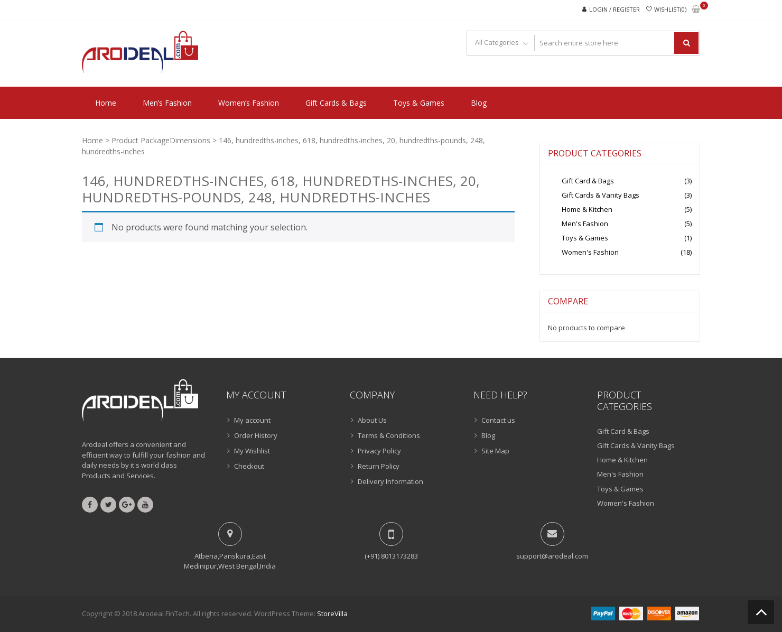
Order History (255, 435)
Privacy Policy (379, 451)
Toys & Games (418, 103)
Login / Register (614, 9)
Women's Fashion (590, 252)
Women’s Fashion (248, 103)
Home (105, 103)
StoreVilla (332, 613)
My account (252, 420)
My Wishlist (252, 451)
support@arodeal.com (552, 556)
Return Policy (378, 466)
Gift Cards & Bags (336, 103)
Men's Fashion (585, 223)
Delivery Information (390, 481)
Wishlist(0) (670, 9)
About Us (372, 420)
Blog (479, 103)
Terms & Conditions (389, 435)
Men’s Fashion (167, 103)
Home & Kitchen (587, 209)
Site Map (495, 451)
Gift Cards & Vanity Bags (600, 195)
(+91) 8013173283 (391, 556)
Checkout (249, 466)
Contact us (498, 420)
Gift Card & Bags (588, 180)
